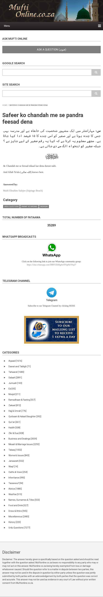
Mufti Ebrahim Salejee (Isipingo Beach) (23, 190)
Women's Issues (18, 455)
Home (4, 105)
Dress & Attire (17, 511)
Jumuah (15, 383)
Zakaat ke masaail (29, 207)
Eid (12, 388)
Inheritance (16, 477)
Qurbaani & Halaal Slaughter (24, 416)
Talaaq (15, 450)
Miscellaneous (18, 516)
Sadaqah (44, 207)
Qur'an (14, 422)
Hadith (14, 427)
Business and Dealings (22, 438)
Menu (7, 25)
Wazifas (15, 494)
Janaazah (16, 461)
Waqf (13, 466)
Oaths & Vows (17, 472)
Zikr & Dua (16, 433)
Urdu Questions (11, 207)
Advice (15, 489)
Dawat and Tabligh (19, 366)
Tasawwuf (15, 483)
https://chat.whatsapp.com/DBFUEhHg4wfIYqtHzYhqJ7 (51, 265)
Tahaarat (16, 372)
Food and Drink (18, 505)
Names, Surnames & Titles (24, 500)
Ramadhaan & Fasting (21, 400)
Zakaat (14, 405)
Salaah (15, 377)
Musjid (14, 394)
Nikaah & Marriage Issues (24, 444)
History (14, 522)
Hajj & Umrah (17, 411)
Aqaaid (15, 361)
